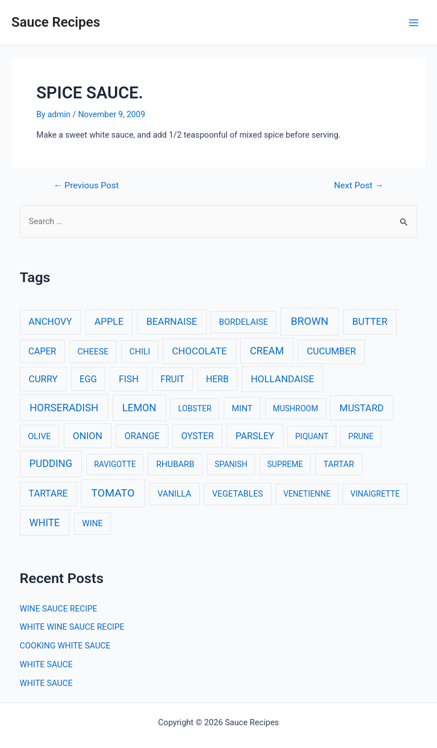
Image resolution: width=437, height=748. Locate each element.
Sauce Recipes (55, 22)
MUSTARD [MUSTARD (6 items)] (362, 408)
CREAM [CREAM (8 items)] (267, 351)
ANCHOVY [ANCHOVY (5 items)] (50, 321)
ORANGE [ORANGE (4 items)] (142, 436)
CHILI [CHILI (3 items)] (139, 351)
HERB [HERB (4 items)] (217, 379)
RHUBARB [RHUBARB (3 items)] (175, 464)
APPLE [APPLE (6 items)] (108, 321)
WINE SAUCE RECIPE (58, 609)
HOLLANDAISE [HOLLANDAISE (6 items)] (282, 379)
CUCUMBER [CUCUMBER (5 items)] (331, 351)
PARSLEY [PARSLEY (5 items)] (255, 436)
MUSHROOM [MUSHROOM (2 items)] (295, 408)
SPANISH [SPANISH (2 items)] (231, 464)
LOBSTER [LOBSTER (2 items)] (195, 408)
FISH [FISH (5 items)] (129, 379)
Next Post (359, 186)
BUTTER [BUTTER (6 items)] (369, 321)
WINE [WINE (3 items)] (92, 523)
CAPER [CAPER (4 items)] (42, 351)
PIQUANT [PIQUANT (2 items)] (311, 436)
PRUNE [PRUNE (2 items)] (360, 436)
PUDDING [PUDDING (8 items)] (51, 463)
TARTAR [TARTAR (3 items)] (338, 464)
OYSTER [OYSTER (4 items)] (197, 436)
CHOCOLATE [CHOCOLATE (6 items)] (199, 351)
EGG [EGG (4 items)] (88, 379)
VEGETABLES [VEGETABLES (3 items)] (237, 494)
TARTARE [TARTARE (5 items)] (48, 493)
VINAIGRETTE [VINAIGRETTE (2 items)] (375, 493)
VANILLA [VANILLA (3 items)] (174, 494)
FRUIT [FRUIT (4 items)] (172, 379)
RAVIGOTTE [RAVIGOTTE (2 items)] (115, 464)
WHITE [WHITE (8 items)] (45, 522)
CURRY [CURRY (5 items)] (42, 379)
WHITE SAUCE (46, 664)
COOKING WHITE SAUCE (65, 645)
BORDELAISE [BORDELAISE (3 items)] (243, 322)
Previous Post (86, 186)
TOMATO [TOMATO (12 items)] (112, 492)
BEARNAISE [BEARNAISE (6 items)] (171, 321)
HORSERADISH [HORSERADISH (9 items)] (64, 408)
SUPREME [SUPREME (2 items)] (285, 464)
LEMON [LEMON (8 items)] (139, 408)
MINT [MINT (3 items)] (242, 408)
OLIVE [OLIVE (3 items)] (39, 436)
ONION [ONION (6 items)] (87, 435)
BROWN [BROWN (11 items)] (309, 321)
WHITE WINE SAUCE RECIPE (72, 627)
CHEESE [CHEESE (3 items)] (93, 351)
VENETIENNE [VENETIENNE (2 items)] (307, 493)
